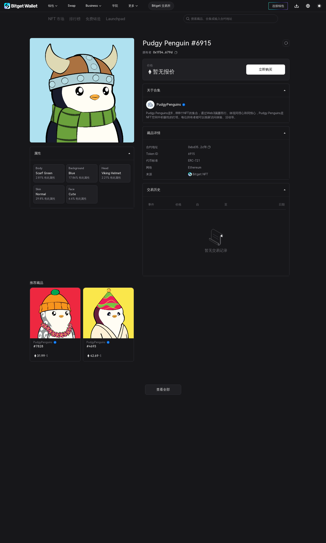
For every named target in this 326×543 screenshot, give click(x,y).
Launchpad (115, 19)
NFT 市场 (56, 19)
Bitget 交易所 (161, 5)
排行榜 (75, 19)
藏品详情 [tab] (216, 133)
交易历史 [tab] (216, 190)
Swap (72, 5)
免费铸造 (93, 19)
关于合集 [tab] (216, 90)
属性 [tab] (82, 153)
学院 (115, 5)
